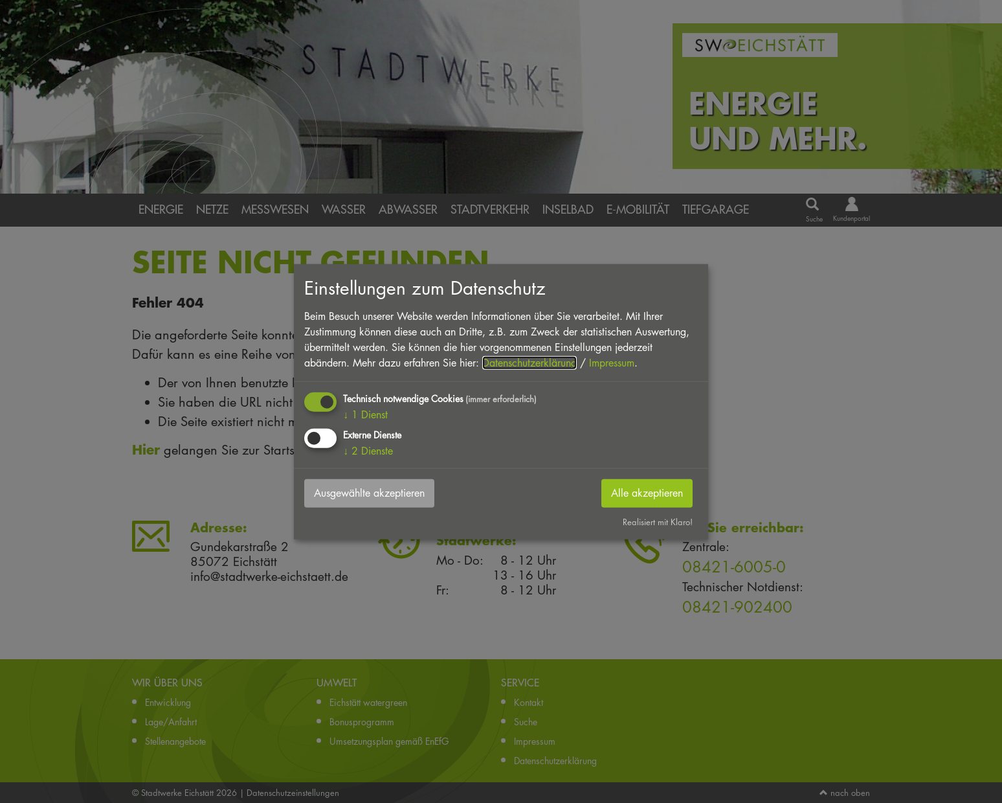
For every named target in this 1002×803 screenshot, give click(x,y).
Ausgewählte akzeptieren (369, 493)
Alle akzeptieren (647, 493)
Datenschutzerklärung (529, 363)
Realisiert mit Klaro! (658, 522)
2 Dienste (368, 451)
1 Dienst (365, 415)
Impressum (611, 363)
